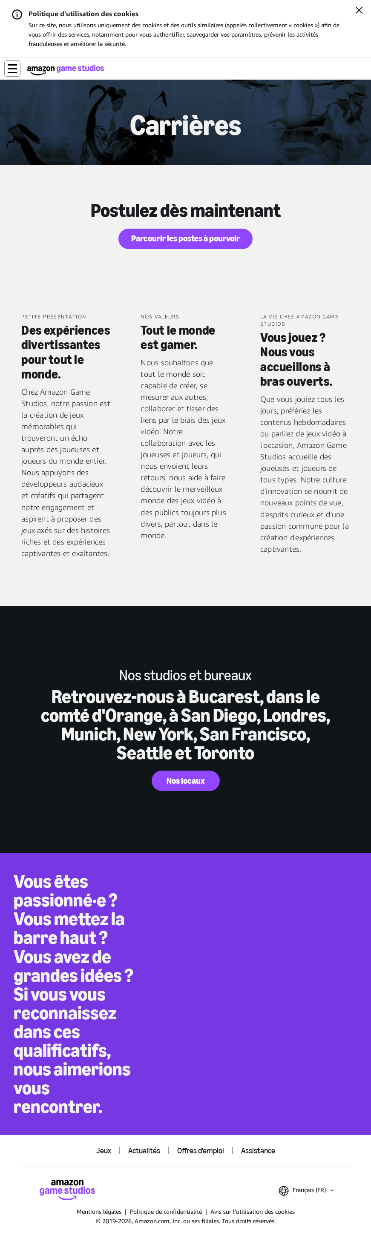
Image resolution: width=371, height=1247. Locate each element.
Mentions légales (99, 1211)
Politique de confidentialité (166, 1211)
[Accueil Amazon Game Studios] (65, 70)
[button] (12, 68)
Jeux (103, 1151)
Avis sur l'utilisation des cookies (252, 1211)
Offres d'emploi (200, 1151)
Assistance (258, 1151)
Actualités (144, 1151)
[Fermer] (359, 11)
